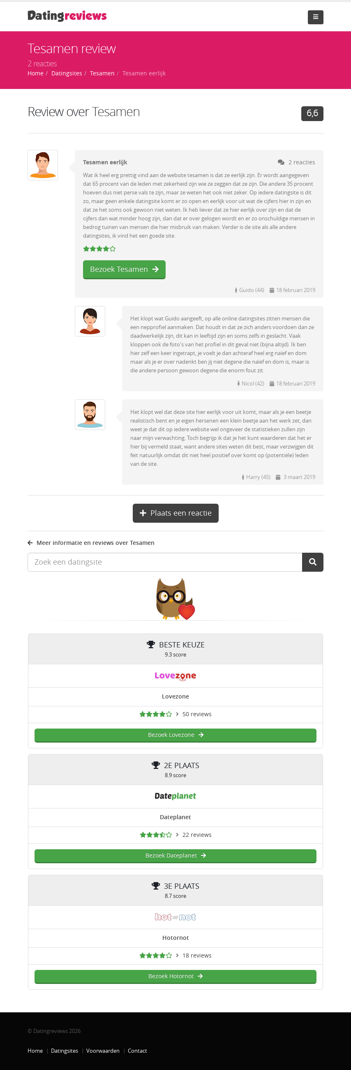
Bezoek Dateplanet (175, 855)
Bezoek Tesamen (124, 269)
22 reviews (197, 835)
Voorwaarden (103, 1051)
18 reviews (197, 955)
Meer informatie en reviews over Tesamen (91, 543)
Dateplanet (175, 817)
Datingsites (64, 1051)
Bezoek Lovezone (175, 734)
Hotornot (175, 938)
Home (35, 1051)
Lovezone (175, 696)
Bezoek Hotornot (175, 976)
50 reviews (197, 714)
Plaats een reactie (176, 513)
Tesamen (116, 111)
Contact (137, 1051)
